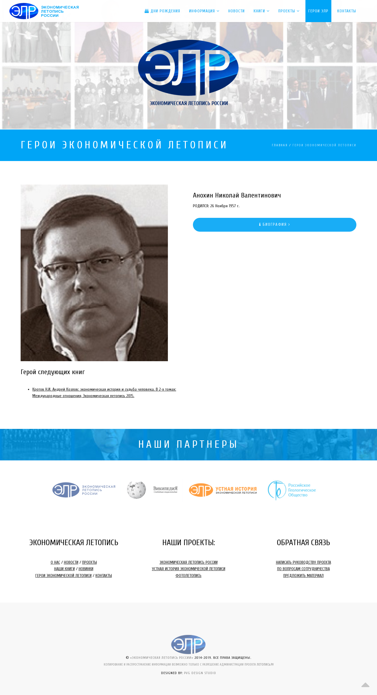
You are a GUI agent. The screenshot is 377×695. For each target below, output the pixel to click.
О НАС (55, 562)
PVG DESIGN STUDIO (200, 673)
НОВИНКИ (86, 568)
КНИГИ (261, 11)
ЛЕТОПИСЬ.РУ (265, 664)
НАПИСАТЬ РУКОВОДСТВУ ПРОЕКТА (303, 562)
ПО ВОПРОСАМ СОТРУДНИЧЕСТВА (303, 568)
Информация (204, 11)
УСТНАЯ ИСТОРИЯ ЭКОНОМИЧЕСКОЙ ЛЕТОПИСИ (188, 568)
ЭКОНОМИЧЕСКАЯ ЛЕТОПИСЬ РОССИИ (189, 562)
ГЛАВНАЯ (280, 145)
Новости (236, 11)
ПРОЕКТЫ (289, 11)
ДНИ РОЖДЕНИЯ (162, 11)
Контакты (346, 11)
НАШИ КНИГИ (64, 568)
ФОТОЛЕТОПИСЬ (188, 575)
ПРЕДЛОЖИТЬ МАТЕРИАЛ (303, 575)
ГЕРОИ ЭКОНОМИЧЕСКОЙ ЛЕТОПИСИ (63, 575)
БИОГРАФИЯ (274, 224)
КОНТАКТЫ (103, 575)
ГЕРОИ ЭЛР (318, 11)
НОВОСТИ (71, 562)
